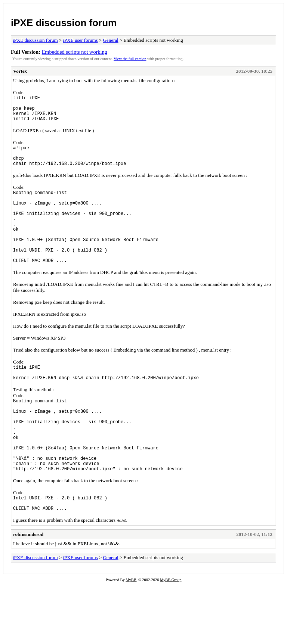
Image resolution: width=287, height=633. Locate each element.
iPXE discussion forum (64, 22)
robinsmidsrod (28, 582)
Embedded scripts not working (74, 52)
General (110, 40)
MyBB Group (170, 628)
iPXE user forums (80, 40)
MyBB (131, 628)
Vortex (20, 71)
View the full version (130, 59)
